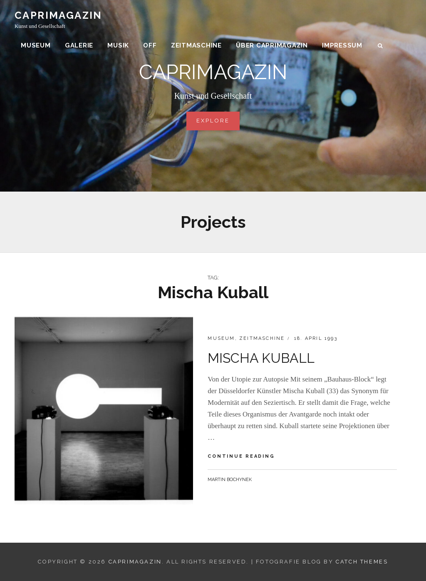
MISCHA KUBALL (261, 358)
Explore (218, 120)
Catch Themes (362, 562)
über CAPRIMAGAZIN (272, 46)
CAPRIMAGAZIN (58, 16)
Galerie (79, 46)
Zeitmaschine (196, 46)
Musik (118, 46)
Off (149, 46)
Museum (36, 46)
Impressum (342, 46)
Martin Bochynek (230, 479)
